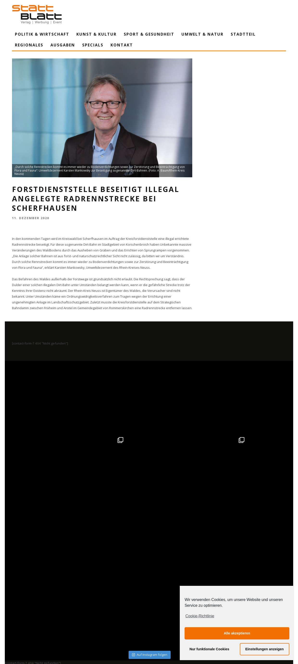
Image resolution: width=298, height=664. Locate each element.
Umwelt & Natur (202, 34)
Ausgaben (62, 45)
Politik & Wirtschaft (42, 34)
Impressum (97, 616)
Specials (92, 45)
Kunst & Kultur (96, 34)
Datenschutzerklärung (149, 616)
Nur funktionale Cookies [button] (210, 649)
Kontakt (122, 45)
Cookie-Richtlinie (199, 616)
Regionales (29, 45)
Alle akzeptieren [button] (237, 633)
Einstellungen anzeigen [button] (264, 649)
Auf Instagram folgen (149, 511)
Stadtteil (243, 34)
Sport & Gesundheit (149, 34)
